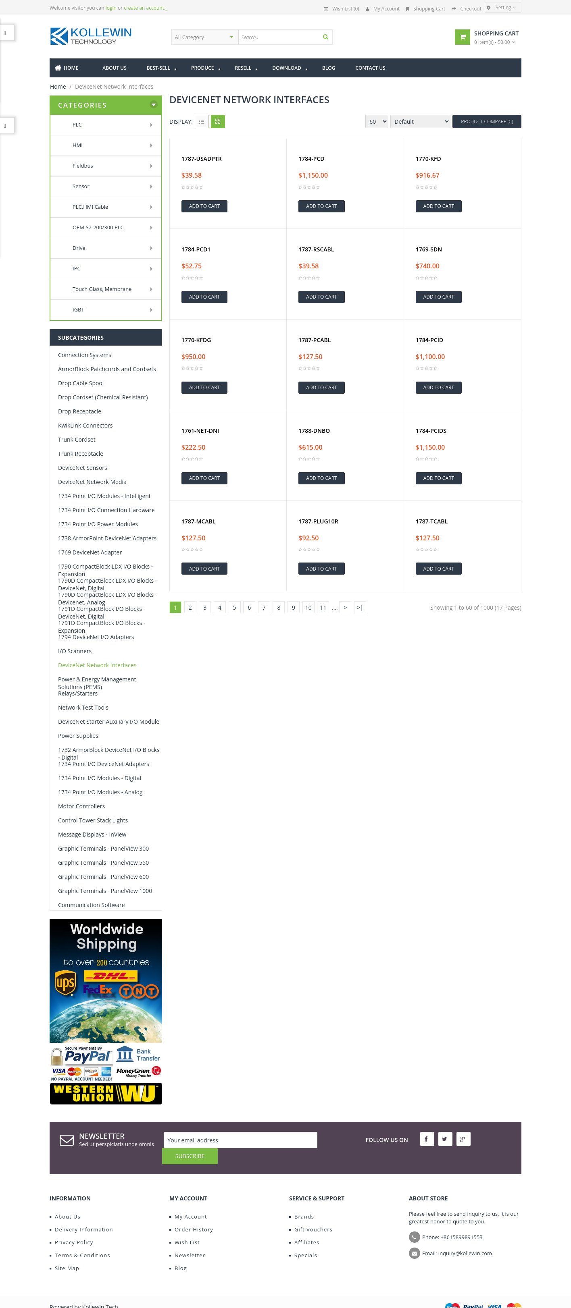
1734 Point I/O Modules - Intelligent (104, 496)
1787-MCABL (198, 521)
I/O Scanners (75, 651)
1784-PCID (430, 340)
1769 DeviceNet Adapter (90, 552)
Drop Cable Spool (81, 383)
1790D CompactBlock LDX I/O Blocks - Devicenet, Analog (107, 598)
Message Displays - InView (92, 834)
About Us (65, 1200)
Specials (303, 1239)
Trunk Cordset (77, 439)
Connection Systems (84, 355)
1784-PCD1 (195, 249)
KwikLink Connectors (85, 425)
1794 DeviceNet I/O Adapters (96, 637)
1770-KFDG (196, 340)
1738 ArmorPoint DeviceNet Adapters (107, 538)
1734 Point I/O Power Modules (98, 524)
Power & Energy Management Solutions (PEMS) (97, 683)
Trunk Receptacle (80, 453)
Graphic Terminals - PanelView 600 (103, 876)
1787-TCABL (432, 521)
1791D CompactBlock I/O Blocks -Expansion (101, 626)
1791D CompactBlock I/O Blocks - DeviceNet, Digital (101, 612)
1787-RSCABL (316, 249)
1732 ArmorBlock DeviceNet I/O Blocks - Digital (108, 753)
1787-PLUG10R (318, 521)
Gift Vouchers (311, 1213)
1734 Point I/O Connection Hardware (106, 510)
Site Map (64, 1252)
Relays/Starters (78, 693)
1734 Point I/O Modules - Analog (100, 792)
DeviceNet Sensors (82, 467)
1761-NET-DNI (200, 430)
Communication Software (91, 905)
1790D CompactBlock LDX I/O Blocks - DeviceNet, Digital (107, 584)
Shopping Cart (425, 8)
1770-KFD (428, 158)
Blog (178, 1252)
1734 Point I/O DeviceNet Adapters (103, 764)
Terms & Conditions (80, 1239)
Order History (191, 1213)
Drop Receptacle (79, 411)
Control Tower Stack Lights (93, 820)
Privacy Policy (71, 1226)
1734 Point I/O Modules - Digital (99, 778)
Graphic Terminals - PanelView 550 (103, 862)
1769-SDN (429, 249)
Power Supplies (78, 735)
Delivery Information (81, 1213)
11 (323, 607)
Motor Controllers (81, 806)
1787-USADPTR (201, 158)
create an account (144, 7)
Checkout (466, 8)
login (111, 7)
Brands (301, 1200)
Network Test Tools (83, 707)
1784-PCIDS (431, 430)
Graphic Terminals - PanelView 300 (103, 848)
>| (360, 607)
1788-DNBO (314, 430)
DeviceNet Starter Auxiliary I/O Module (108, 721)
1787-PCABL (314, 340)
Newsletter (187, 1239)
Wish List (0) (341, 8)
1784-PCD (311, 158)
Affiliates (304, 1226)
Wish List (184, 1226)
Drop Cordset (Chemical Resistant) (103, 397)
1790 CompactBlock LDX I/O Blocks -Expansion (105, 570)
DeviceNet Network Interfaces (97, 665)
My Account (383, 8)
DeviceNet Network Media (92, 482)
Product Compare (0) (487, 121)
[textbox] (308, 37)
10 (308, 607)
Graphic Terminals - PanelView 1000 (105, 891)
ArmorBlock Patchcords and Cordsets (107, 369)
